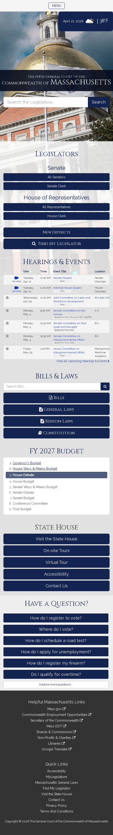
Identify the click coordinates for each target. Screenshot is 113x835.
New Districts (56, 232)
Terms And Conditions (56, 811)
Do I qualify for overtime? (56, 674)
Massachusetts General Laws (56, 782)
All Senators (56, 177)
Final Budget (22, 509)
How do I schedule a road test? (56, 640)
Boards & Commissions (56, 732)
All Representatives (56, 207)
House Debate (23, 475)
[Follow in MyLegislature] (7, 298)
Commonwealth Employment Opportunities (56, 715)
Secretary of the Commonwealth (56, 720)
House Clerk (56, 216)
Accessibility (56, 574)
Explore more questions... (56, 684)
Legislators (56, 154)
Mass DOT (56, 726)
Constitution (56, 433)
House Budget (23, 481)
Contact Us (57, 585)
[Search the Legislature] (99, 102)
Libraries (56, 743)
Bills (56, 398)
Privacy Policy (56, 805)
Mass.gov (56, 709)
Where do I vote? (56, 629)
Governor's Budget (27, 463)
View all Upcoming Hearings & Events (82, 361)
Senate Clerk (56, 186)
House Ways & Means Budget (35, 468)
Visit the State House (56, 538)
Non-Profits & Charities (56, 738)
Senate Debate (23, 492)
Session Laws (57, 421)
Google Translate (57, 749)
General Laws (56, 409)
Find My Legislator (56, 244)
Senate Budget (23, 498)
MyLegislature (56, 777)
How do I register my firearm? (56, 663)
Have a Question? (56, 603)
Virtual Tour (57, 562)
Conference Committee (30, 503)
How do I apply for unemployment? (56, 651)
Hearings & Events (56, 262)
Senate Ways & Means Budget (35, 487)
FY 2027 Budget (56, 451)
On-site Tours (56, 550)
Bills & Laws (56, 376)
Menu (58, 5)
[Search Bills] (105, 386)
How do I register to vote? (56, 618)
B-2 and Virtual (104, 297)
